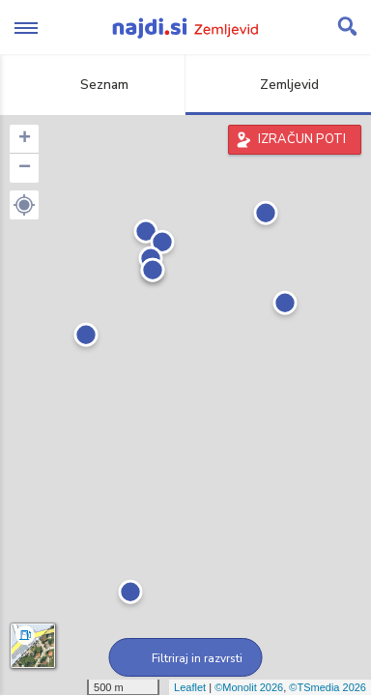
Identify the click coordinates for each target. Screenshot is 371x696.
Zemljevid (278, 84)
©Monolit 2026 (248, 687)
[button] (24, 204)
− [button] (24, 168)
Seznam (93, 84)
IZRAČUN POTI (302, 139)
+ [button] (24, 139)
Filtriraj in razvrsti (186, 658)
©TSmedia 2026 (327, 687)
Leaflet (190, 687)
